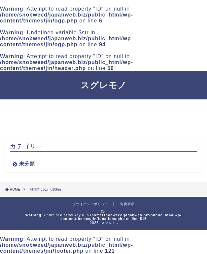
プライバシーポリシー (90, 204)
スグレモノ (104, 85)
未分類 (27, 163)
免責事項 (127, 204)
